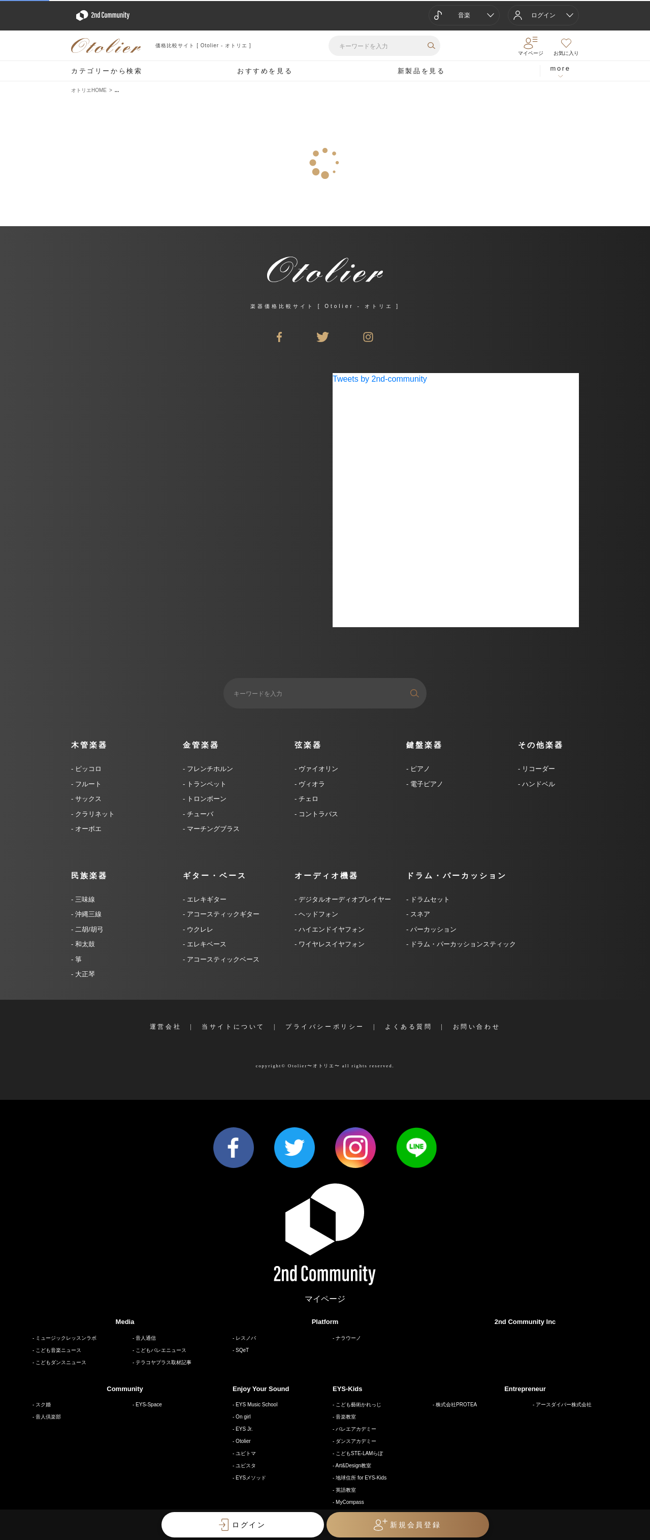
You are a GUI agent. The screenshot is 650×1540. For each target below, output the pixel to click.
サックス (87, 799)
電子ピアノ (425, 784)
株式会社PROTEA (456, 1404)
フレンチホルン (209, 769)
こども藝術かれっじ (358, 1404)
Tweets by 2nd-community (380, 379)
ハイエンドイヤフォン (331, 929)
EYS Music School (256, 1404)
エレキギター (205, 899)
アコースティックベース (222, 959)
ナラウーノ (348, 1338)
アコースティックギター (222, 914)
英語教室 (346, 1490)
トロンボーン (205, 799)
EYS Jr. (244, 1429)
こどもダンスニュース (61, 1362)
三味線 (84, 899)
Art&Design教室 (354, 1465)
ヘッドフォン (317, 914)
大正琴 (84, 974)
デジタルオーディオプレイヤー (344, 899)
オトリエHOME (89, 90)
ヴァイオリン (317, 769)
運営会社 (165, 1026)
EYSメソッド (251, 1478)
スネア (419, 914)
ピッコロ (87, 769)
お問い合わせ (477, 1026)
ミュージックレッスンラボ (66, 1338)
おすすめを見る (264, 71)
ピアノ (419, 769)
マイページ (325, 1299)
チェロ (307, 799)
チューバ (199, 814)
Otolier (243, 1441)
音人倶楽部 (48, 1417)
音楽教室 (346, 1417)
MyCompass (350, 1502)
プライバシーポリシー (325, 1026)
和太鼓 (84, 944)
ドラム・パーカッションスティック (462, 944)
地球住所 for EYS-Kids (361, 1478)
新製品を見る (421, 71)
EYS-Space (149, 1404)
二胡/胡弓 (88, 929)
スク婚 (43, 1404)
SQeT (242, 1350)
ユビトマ (246, 1453)
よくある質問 (409, 1026)
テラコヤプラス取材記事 (163, 1362)
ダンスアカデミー (356, 1441)
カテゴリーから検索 (106, 71)
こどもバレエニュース (161, 1350)
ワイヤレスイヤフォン (331, 944)
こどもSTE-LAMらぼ (359, 1453)
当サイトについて (233, 1026)
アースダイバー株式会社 (564, 1404)
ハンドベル (537, 784)
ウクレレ (199, 929)
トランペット (205, 784)
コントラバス (317, 814)
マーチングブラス (212, 829)
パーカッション (432, 929)
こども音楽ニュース (58, 1350)
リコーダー (537, 769)
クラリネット (94, 814)
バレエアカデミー (356, 1429)
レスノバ (246, 1338)
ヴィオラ (311, 784)
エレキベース (205, 944)
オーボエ (87, 829)
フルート (87, 784)
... (117, 90)
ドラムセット (429, 899)
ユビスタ (246, 1465)
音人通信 (146, 1338)
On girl (243, 1417)
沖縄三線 (87, 914)
